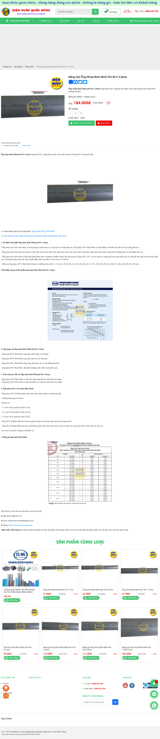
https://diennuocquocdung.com (20, 525)
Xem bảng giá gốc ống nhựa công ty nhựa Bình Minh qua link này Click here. (35, 236)
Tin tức (81, 21)
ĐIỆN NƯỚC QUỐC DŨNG (30, 734)
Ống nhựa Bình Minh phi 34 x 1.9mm (138, 591)
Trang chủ (46, 21)
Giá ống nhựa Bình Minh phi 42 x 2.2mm (18, 650)
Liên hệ (95, 21)
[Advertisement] (80, 44)
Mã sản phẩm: (75, 97)
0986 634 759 (151, 11)
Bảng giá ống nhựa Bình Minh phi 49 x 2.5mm (59, 650)
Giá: (70, 103)
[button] (62, 77)
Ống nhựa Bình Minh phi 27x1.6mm (98, 591)
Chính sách (113, 21)
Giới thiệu (64, 21)
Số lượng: (73, 108)
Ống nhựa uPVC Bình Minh (43, 231)
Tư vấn (4, 688)
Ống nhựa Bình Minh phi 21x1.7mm (58, 591)
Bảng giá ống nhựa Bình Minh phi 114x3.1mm (136, 650)
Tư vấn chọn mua (127, 11)
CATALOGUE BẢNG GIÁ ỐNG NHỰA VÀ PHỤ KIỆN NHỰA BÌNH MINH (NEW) (19, 593)
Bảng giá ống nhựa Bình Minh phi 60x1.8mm (97, 650)
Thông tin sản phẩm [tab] (10, 145)
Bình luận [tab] (26, 145)
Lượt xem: (73, 118)
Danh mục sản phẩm (21, 21)
